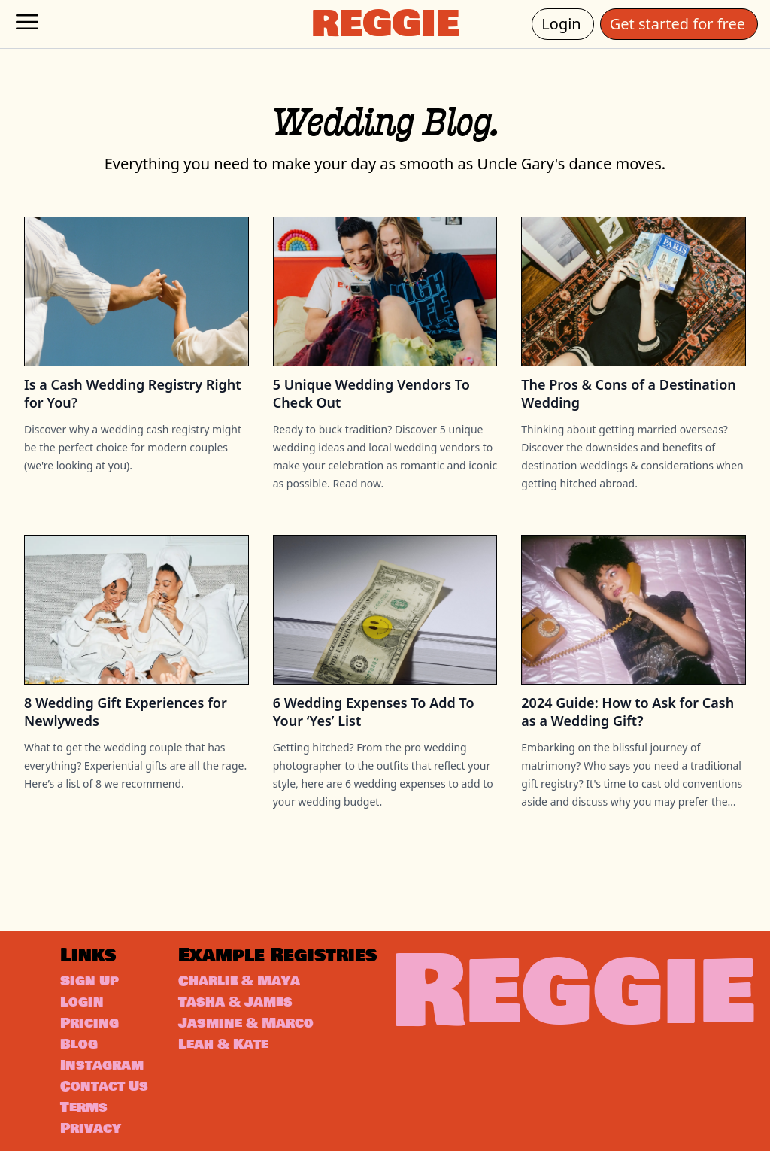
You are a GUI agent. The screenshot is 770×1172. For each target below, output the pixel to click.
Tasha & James (248, 1025)
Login (567, 24)
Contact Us (95, 1096)
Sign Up (93, 980)
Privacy (94, 1149)
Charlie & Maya (252, 1004)
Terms (86, 1128)
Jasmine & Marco (260, 1046)
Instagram (106, 1064)
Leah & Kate (235, 1067)
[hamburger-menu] (27, 22)
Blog (81, 1043)
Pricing (93, 1022)
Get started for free (684, 24)
